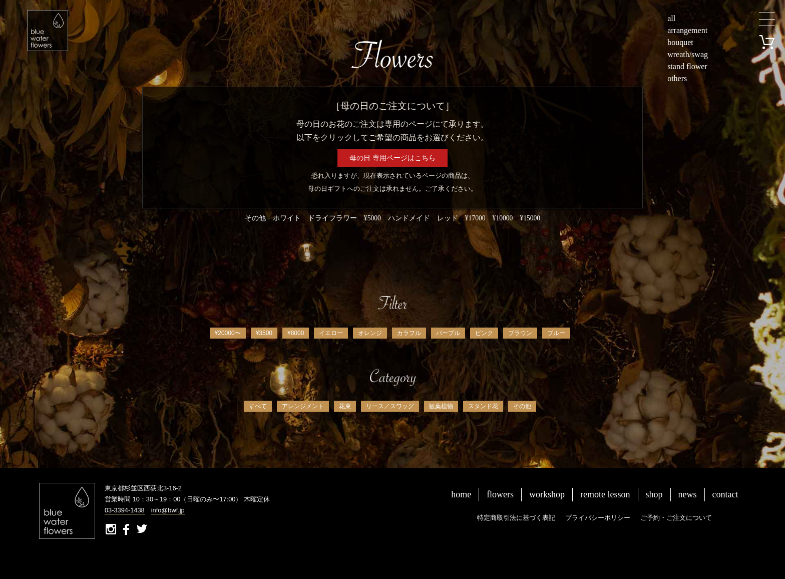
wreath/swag (687, 54)
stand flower (687, 66)
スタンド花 (483, 406)
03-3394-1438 (125, 510)
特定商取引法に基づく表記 (516, 517)
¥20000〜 (228, 333)
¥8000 (295, 333)
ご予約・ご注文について (676, 517)
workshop (547, 494)
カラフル (409, 333)
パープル (448, 333)
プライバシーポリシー (597, 517)
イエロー (331, 333)
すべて (258, 406)
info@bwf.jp (168, 510)
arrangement (687, 30)
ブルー (556, 333)
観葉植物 (441, 406)
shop (654, 494)
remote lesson (605, 494)
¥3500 (264, 333)
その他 (522, 406)
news (687, 494)
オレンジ (370, 333)
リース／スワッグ (390, 406)
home (461, 494)
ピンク (484, 333)
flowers (500, 494)
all (671, 18)
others (677, 78)
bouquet (680, 42)
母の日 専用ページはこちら (392, 158)
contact (725, 494)
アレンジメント (303, 406)
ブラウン (520, 333)
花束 (345, 406)
